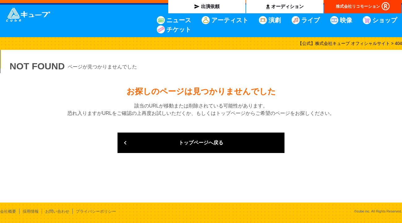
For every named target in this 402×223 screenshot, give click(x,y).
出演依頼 (210, 6)
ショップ (384, 20)
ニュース (178, 20)
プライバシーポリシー (96, 211)
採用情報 (31, 211)
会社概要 (8, 211)
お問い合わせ (57, 211)
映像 (346, 20)
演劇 (274, 20)
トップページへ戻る (201, 142)
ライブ (310, 20)
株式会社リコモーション (358, 6)
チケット (178, 29)
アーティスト (229, 20)
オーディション (287, 6)
